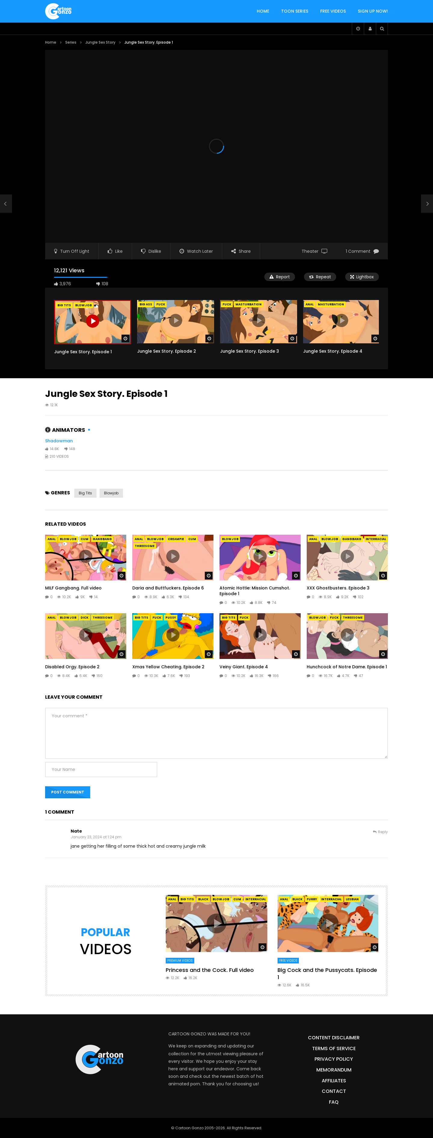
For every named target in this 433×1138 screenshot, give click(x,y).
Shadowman (59, 441)
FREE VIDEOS (333, 11)
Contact (334, 1091)
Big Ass (146, 304)
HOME (263, 11)
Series (70, 42)
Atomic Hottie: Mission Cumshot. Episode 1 (255, 591)
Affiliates (334, 1080)
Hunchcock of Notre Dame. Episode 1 (347, 667)
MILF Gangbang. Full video (73, 588)
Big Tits (85, 493)
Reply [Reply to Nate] (383, 831)
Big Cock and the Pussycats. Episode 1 (327, 973)
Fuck (160, 304)
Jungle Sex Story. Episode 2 (166, 351)
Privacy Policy (334, 1059)
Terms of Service (334, 1048)
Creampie (176, 539)
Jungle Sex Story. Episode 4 (332, 351)
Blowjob (111, 493)
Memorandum (334, 1069)
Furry (312, 899)
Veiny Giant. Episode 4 (244, 667)
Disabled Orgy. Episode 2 (72, 667)
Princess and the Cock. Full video (210, 970)
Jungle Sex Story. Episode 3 (249, 351)
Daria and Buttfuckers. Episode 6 (168, 588)
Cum (84, 539)
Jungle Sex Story (100, 42)
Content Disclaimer (334, 1037)
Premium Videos (180, 960)
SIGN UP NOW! (373, 11)
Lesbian (352, 899)
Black (203, 899)
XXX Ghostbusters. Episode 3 (338, 588)
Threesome (145, 546)
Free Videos (288, 960)
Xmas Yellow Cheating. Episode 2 (168, 667)
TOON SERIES (294, 11)
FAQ (334, 1102)
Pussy (170, 617)
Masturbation (248, 304)
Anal (310, 304)
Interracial (376, 539)
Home (50, 42)
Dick (84, 617)
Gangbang (102, 539)
